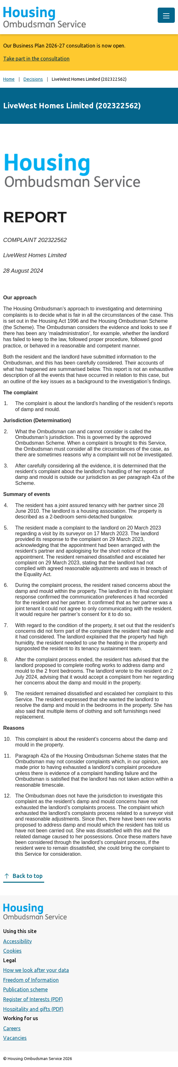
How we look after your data (36, 970)
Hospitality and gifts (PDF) (33, 1009)
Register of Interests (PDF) (33, 999)
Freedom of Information (31, 980)
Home (9, 79)
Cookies (12, 951)
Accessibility (17, 941)
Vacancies (15, 1038)
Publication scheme (25, 989)
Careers (12, 1028)
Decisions (33, 79)
